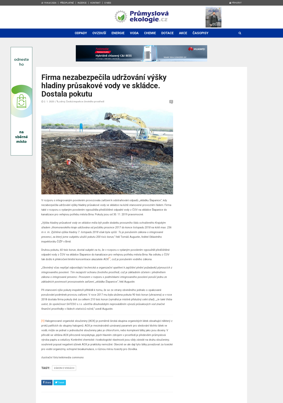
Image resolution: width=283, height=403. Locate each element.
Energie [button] (118, 33)
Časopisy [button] (200, 33)
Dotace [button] (167, 33)
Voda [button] (134, 33)
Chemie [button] (150, 33)
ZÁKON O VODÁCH (64, 368)
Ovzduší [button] (99, 33)
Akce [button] (183, 33)
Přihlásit (235, 3)
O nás (107, 2)
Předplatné (67, 2)
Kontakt (95, 2)
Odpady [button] (81, 33)
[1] (42, 321)
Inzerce (82, 2)
